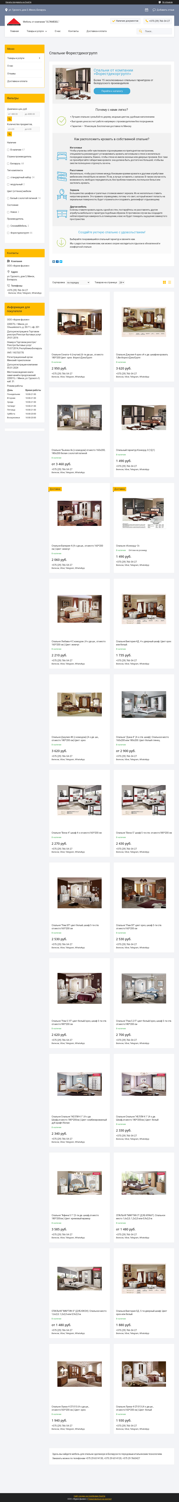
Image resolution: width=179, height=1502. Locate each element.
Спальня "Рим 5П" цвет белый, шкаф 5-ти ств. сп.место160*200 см (75, 927)
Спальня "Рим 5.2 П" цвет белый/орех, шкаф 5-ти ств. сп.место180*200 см (144, 1022)
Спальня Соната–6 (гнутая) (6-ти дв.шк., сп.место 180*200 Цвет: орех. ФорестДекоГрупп (77, 356)
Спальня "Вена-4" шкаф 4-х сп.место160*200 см (77, 832)
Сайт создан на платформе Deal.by (89, 1496)
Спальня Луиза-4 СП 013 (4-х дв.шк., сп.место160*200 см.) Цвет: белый (135, 1408)
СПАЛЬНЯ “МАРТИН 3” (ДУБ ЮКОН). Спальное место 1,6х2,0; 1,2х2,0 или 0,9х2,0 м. (79, 1312)
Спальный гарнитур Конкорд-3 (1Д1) (135, 450)
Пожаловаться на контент (100, 1499)
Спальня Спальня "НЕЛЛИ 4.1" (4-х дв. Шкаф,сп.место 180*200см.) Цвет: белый (137, 1118)
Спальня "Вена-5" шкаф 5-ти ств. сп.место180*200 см (144, 832)
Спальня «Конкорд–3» (128, 545)
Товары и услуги (35, 31)
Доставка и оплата (97, 31)
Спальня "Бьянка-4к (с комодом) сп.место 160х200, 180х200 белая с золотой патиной (78, 452)
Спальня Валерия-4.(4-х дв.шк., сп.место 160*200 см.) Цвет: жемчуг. (77, 547)
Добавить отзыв (165, 10)
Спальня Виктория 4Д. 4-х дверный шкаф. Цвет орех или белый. (143, 643)
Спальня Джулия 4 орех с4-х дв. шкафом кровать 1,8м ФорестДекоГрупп (142, 356)
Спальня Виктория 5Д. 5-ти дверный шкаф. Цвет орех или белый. (141, 1312)
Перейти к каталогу (112, 91)
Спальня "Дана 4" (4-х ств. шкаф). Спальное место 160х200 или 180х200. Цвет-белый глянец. (142, 739)
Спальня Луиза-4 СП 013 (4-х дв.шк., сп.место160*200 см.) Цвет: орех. (70, 1408)
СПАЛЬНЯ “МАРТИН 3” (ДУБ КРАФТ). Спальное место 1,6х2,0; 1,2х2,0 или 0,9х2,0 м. (140, 1217)
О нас (58, 31)
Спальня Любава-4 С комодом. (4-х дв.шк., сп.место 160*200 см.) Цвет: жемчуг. (79, 643)
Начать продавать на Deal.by (18, 2)
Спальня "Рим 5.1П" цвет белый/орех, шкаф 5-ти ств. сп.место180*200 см (79, 1022)
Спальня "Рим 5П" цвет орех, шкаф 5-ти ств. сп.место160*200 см (139, 927)
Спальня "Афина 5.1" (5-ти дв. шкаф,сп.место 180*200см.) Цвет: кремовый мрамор (75, 1217)
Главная (14, 31)
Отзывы (11, 73)
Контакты (73, 31)
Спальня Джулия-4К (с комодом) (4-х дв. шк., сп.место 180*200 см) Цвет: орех (75, 739)
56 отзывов (167, 2)
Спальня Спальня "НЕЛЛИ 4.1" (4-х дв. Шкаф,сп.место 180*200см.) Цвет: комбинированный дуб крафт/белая (79, 1119)
